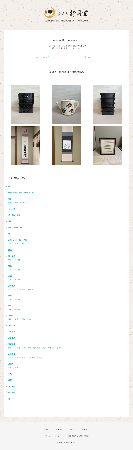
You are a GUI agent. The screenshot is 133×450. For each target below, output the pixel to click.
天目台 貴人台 (19, 289)
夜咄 (18, 348)
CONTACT (85, 430)
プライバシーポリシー (52, 436)
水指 (10, 244)
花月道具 (11, 332)
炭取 (10, 368)
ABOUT (59, 430)
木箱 (10, 260)
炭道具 (10, 364)
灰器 (17, 368)
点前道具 (11, 286)
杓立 (29, 244)
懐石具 (10, 348)
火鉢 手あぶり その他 (52, 348)
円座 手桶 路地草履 (31, 348)
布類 (10, 374)
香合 (10, 199)
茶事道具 (11, 344)
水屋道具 (11, 354)
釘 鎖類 (11, 393)
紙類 (10, 380)
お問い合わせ (87, 57)
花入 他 (11, 209)
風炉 (10, 221)
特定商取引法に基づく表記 (78, 436)
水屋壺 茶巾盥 (37, 358)
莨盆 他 (11, 325)
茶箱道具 (11, 338)
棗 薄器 (11, 256)
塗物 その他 (20, 202)
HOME (46, 430)
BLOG (71, 430)
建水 (10, 306)
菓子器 (10, 315)
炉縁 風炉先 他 (15, 227)
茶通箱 (30, 289)
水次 (16, 244)
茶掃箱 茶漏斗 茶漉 (17, 358)
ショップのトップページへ (45, 57)
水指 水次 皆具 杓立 (17, 240)
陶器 (10, 202)
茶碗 (10, 276)
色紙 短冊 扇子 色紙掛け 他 (21, 193)
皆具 (23, 244)
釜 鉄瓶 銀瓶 (14, 215)
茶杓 (10, 266)
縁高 (10, 319)
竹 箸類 (11, 386)
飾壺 (10, 250)
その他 (17, 260)
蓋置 (10, 296)
